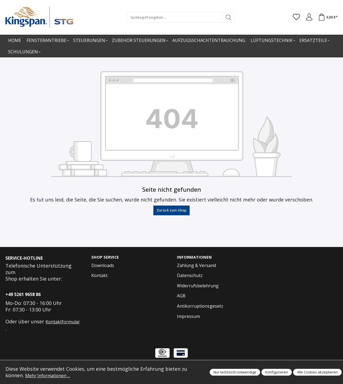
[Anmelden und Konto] (307, 17)
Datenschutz (190, 276)
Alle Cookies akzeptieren (317, 372)
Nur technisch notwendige (234, 372)
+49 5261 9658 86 (23, 294)
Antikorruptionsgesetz (200, 306)
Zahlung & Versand (196, 266)
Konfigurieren (276, 372)
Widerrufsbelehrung (198, 286)
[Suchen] (227, 17)
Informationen (195, 257)
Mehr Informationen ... (51, 375)
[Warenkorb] (327, 17)
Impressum (188, 317)
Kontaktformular (63, 322)
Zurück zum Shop (171, 210)
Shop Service (106, 257)
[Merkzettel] (294, 17)
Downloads (102, 266)
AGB (181, 296)
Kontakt (99, 276)
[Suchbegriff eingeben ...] (173, 17)
